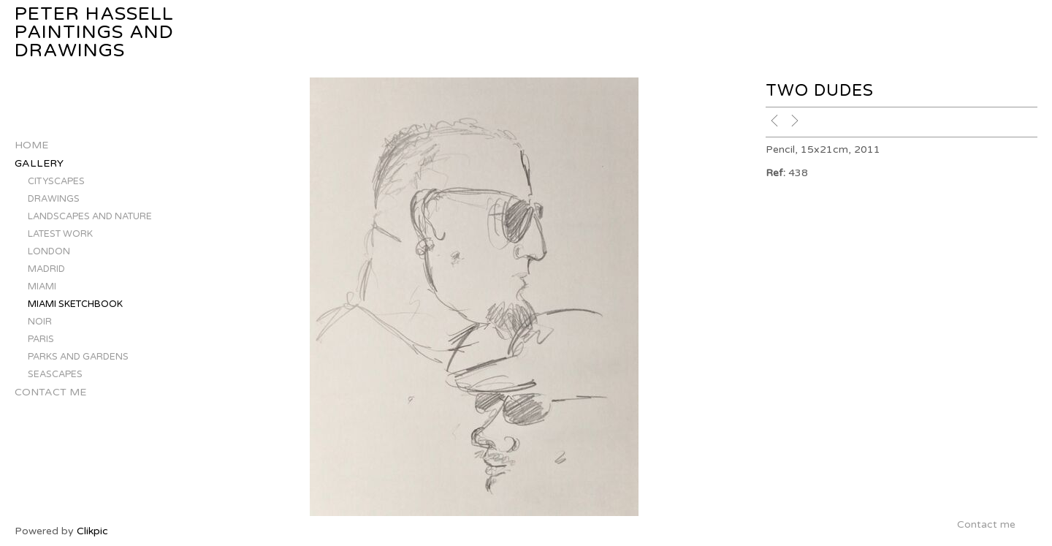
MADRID (46, 269)
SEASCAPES (55, 374)
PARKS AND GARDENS (78, 357)
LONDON (49, 251)
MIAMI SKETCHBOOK (75, 304)
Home (31, 145)
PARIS (41, 339)
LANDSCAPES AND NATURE (90, 216)
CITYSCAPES (56, 181)
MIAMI (42, 286)
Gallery (39, 163)
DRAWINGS (54, 199)
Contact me (50, 392)
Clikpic (92, 531)
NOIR (40, 321)
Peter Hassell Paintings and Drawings (94, 32)
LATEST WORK (60, 234)
